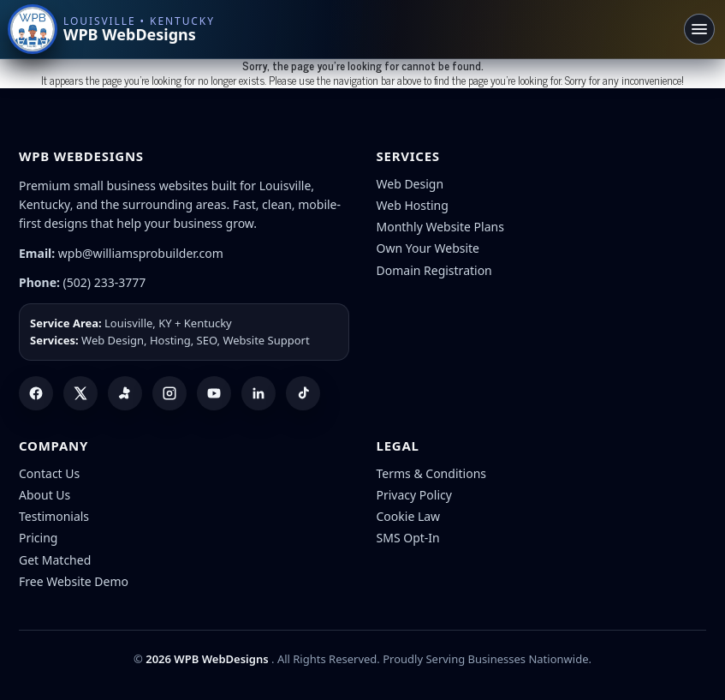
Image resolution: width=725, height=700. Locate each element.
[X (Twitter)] (80, 393)
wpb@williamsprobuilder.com (140, 253)
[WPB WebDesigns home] (112, 29)
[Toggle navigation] (699, 29)
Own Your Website (428, 248)
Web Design (410, 184)
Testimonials (54, 516)
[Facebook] (36, 393)
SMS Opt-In (408, 537)
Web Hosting (413, 205)
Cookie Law (409, 516)
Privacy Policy (414, 495)
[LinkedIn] (258, 393)
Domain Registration (434, 270)
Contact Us (49, 473)
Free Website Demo (73, 581)
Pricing (38, 537)
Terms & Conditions (432, 473)
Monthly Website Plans (440, 226)
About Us (44, 495)
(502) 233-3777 (104, 282)
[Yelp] (125, 393)
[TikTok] (303, 393)
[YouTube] (214, 393)
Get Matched (55, 560)
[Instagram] (169, 393)
